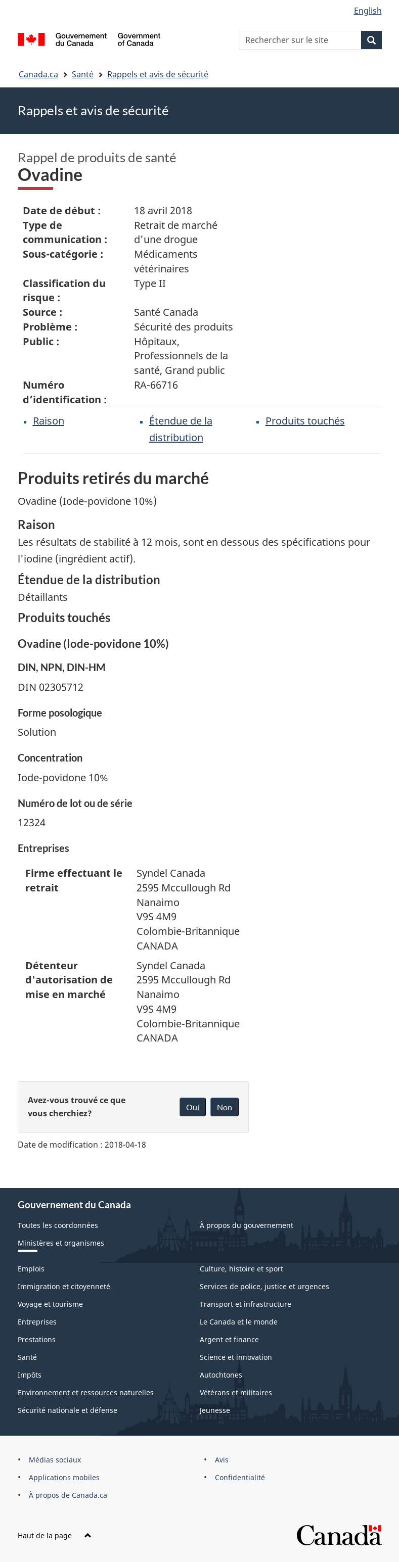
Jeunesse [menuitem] (215, 1410)
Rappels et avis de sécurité (157, 74)
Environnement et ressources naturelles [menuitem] (86, 1392)
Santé (83, 74)
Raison (48, 421)
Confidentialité (240, 1477)
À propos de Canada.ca (68, 1495)
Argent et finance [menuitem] (229, 1339)
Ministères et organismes (61, 1243)
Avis (222, 1459)
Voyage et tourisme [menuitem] (50, 1304)
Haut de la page (55, 1535)
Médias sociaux (55, 1459)
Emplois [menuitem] (31, 1268)
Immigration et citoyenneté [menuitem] (64, 1286)
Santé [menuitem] (27, 1357)
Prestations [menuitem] (37, 1339)
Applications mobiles (64, 1477)
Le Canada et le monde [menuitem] (239, 1322)
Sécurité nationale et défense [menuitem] (67, 1410)
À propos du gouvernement (246, 1225)
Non (224, 1107)
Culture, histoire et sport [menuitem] (241, 1268)
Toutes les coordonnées (58, 1225)
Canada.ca (38, 74)
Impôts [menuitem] (29, 1375)
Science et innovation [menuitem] (236, 1357)
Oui (192, 1107)
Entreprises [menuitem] (37, 1322)
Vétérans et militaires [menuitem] (236, 1392)
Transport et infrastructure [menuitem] (245, 1304)
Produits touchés (305, 421)
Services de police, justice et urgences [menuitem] (264, 1286)
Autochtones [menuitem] (221, 1375)
